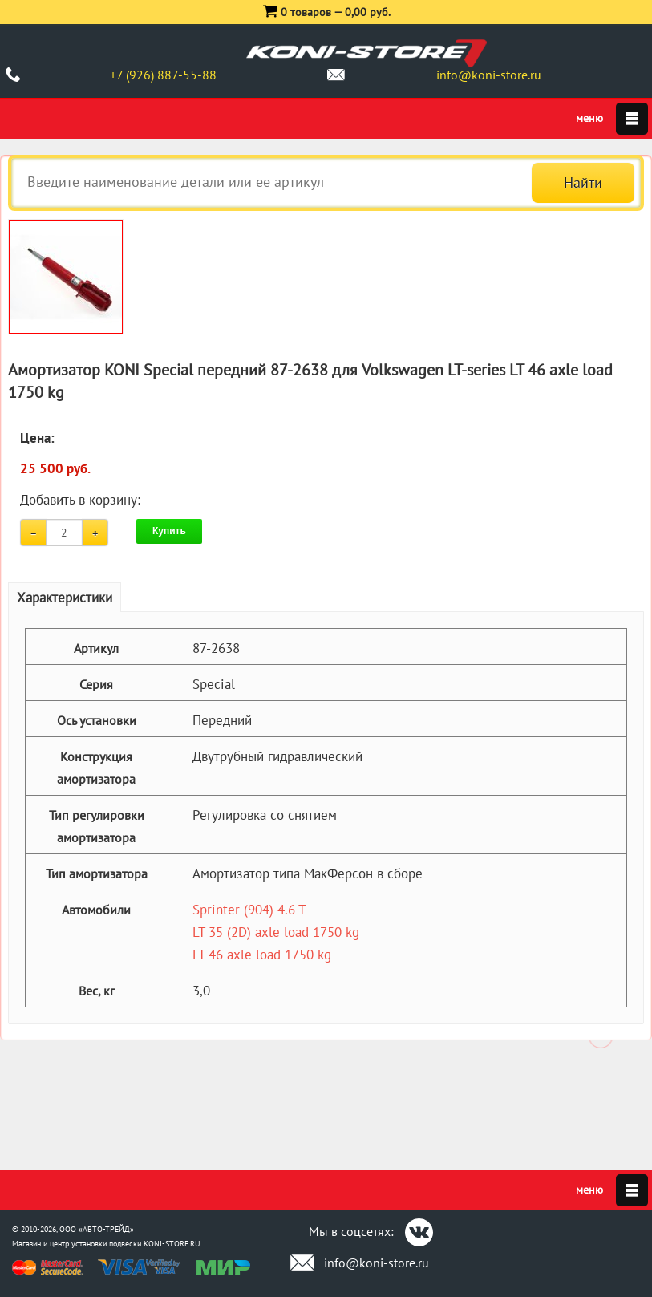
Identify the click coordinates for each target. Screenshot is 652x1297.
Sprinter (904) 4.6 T (249, 909)
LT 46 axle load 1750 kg (261, 954)
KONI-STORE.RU (172, 1243)
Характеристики (64, 597)
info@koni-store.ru (488, 75)
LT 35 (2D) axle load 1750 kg (275, 932)
